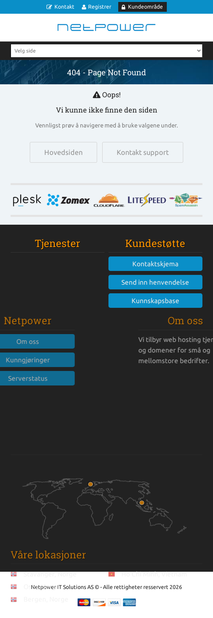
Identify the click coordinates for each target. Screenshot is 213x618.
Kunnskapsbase (155, 300)
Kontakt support (143, 152)
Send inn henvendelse (155, 282)
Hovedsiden (63, 152)
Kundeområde (145, 7)
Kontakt (64, 7)
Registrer (99, 7)
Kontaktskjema (155, 263)
